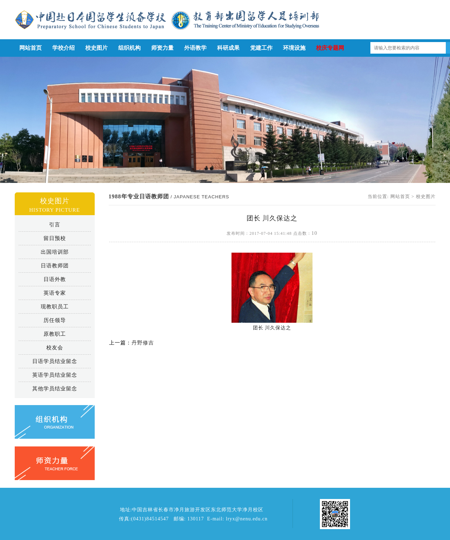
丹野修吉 (143, 343)
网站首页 (30, 48)
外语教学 (195, 48)
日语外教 (54, 279)
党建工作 (261, 48)
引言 (54, 224)
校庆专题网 (330, 48)
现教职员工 (55, 306)
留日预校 (54, 238)
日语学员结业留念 (54, 361)
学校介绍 (63, 48)
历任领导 (54, 320)
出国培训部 (55, 252)
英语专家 (54, 293)
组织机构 (129, 48)
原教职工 (54, 334)
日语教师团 (55, 265)
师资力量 (162, 48)
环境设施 (294, 48)
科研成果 (228, 48)
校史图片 (96, 48)
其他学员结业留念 (54, 388)
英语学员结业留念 (54, 375)
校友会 (54, 347)
